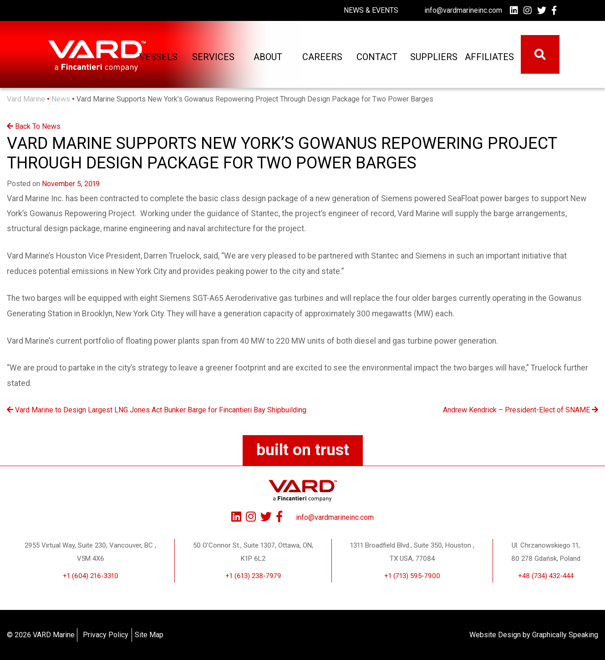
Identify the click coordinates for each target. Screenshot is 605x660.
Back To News (34, 126)
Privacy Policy (105, 634)
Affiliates (486, 56)
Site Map (149, 634)
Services (212, 56)
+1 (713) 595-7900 (412, 576)
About (267, 56)
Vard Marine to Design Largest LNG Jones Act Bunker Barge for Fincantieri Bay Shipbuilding (156, 410)
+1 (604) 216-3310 (90, 576)
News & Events (371, 10)
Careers (322, 56)
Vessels (158, 56)
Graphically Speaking (565, 634)
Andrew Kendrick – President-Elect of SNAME (520, 410)
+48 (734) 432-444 (546, 576)
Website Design (495, 634)
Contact (376, 56)
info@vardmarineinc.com (463, 10)
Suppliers (432, 56)
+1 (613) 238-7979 (253, 576)
